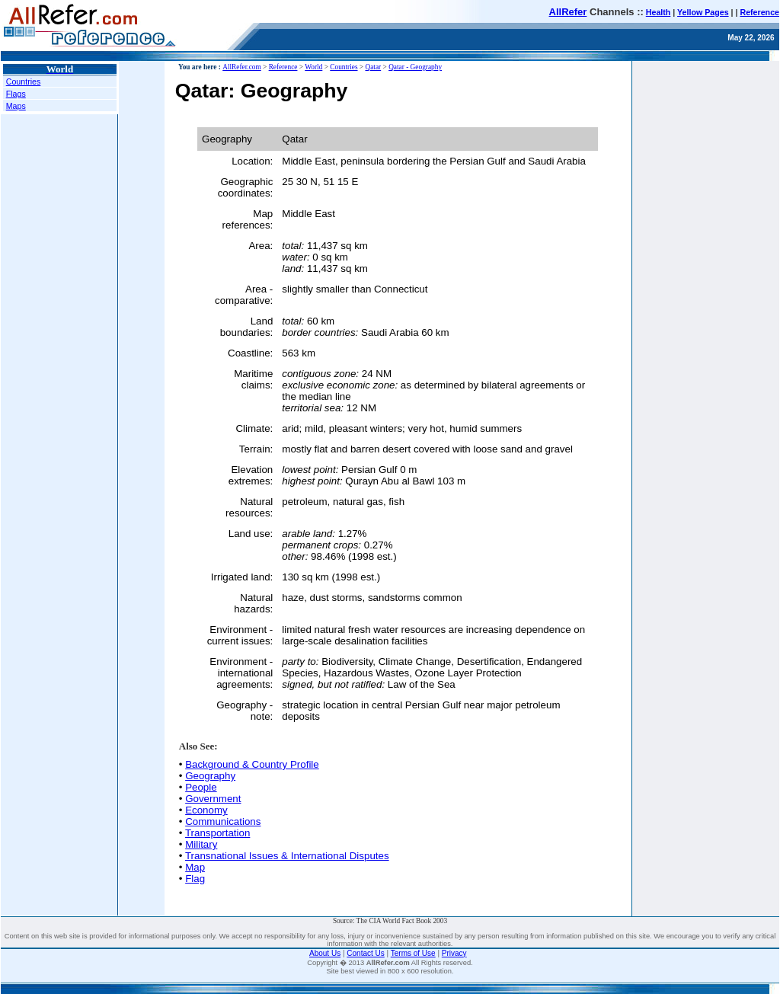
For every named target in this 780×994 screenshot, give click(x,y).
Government (213, 798)
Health (658, 12)
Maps (16, 105)
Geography (210, 775)
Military (201, 844)
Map (195, 867)
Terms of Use (413, 953)
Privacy (454, 953)
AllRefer (568, 12)
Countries (23, 81)
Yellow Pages (703, 12)
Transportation (217, 833)
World (313, 67)
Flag (195, 878)
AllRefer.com (241, 67)
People (201, 787)
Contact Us (365, 953)
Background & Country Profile (252, 764)
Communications (223, 821)
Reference (759, 12)
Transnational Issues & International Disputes (287, 855)
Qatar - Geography (415, 67)
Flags (16, 93)
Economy (206, 810)
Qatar (373, 67)
